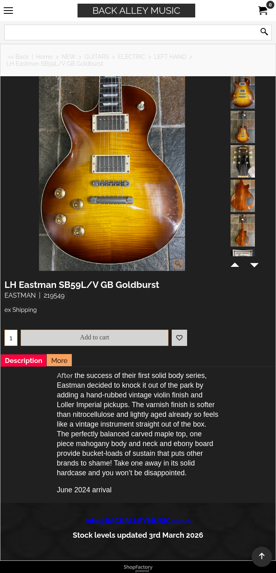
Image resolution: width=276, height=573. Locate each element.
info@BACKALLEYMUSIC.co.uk (138, 521)
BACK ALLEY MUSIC (136, 10)
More (59, 360)
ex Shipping (20, 309)
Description (23, 360)
